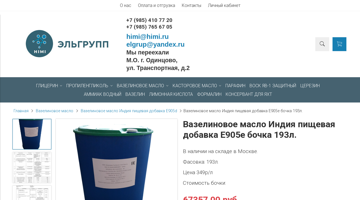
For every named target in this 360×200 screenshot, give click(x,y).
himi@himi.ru (147, 36)
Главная (21, 111)
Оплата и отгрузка (156, 5)
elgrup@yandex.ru (155, 44)
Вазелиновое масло (54, 111)
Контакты (191, 5)
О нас (125, 5)
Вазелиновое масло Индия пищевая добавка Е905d (129, 111)
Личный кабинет (224, 5)
